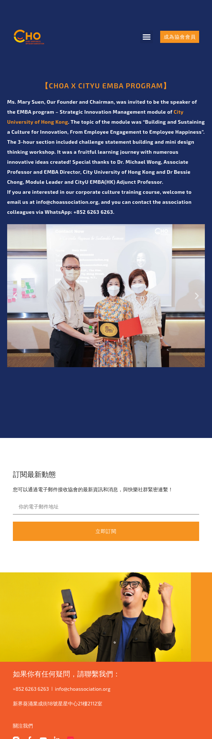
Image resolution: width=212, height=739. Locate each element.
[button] (146, 36)
